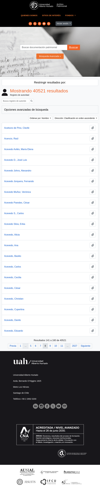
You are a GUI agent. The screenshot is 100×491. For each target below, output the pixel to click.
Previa (13, 346)
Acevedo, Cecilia (12, 277)
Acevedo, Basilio (12, 256)
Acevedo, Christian (13, 299)
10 (55, 346)
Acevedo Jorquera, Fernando (19, 181)
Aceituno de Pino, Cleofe (16, 128)
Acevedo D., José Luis (15, 160)
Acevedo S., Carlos (14, 213)
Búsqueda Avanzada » (50, 56)
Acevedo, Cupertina (14, 309)
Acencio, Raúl (11, 138)
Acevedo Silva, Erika (14, 224)
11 (62, 346)
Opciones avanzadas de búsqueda (26, 109)
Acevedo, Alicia (12, 234)
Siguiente (85, 346)
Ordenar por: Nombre (39, 118)
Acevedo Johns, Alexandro (17, 170)
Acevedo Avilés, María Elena (18, 149)
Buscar (73, 47)
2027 (74, 346)
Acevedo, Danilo (12, 320)
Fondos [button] (69, 15)
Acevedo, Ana (11, 245)
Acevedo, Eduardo (13, 331)
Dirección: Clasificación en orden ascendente (75, 118)
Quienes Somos (29, 15)
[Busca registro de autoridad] (15, 101)
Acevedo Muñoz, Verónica (17, 192)
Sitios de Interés (51, 15)
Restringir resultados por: (50, 82)
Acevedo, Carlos (12, 267)
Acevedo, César (12, 288)
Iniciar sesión (63, 23)
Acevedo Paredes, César (17, 202)
